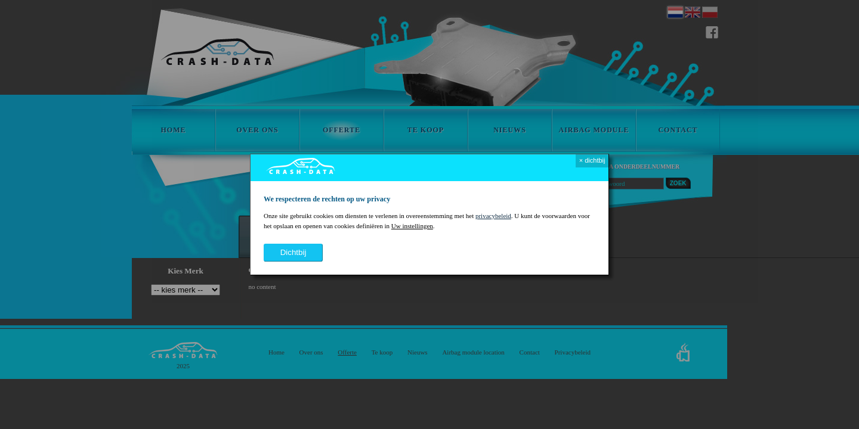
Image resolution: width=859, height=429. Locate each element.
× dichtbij (592, 160)
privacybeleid (493, 215)
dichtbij (293, 252)
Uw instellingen (412, 225)
